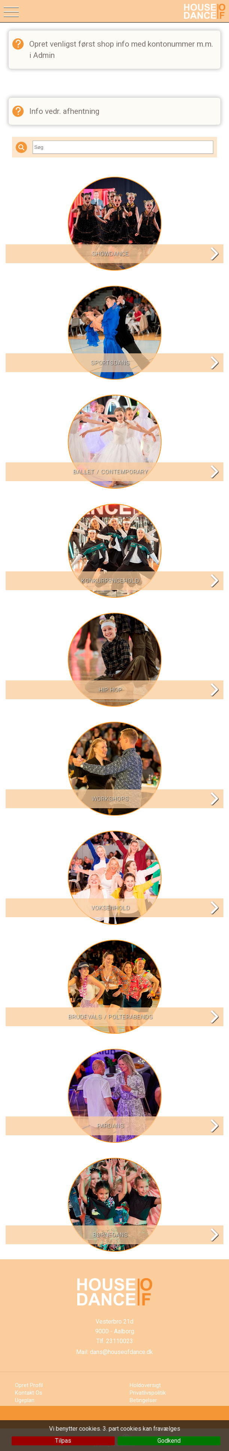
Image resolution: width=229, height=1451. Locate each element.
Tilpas (63, 1440)
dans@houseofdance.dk (121, 1352)
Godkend (169, 1440)
